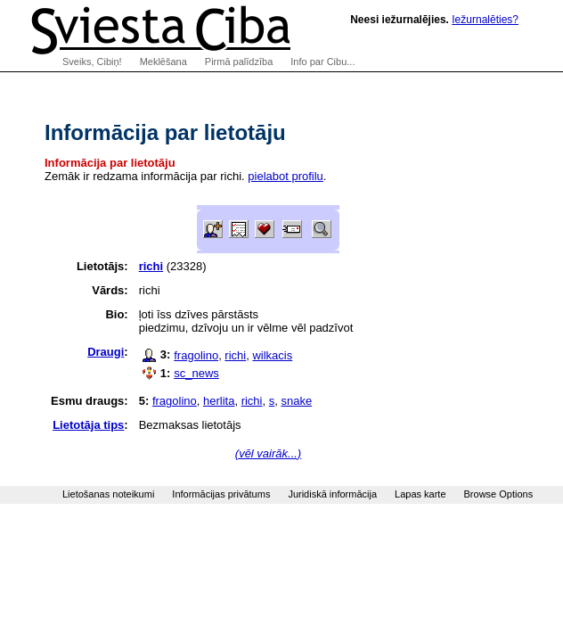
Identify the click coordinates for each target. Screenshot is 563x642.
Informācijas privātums (221, 494)
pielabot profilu (285, 176)
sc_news (196, 373)
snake (296, 400)
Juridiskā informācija (332, 494)
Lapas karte (420, 494)
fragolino (196, 355)
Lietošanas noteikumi (108, 494)
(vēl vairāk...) (268, 453)
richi (235, 355)
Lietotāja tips (88, 425)
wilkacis (272, 355)
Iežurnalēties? (485, 19)
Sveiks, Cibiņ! (92, 61)
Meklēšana (163, 61)
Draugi (105, 351)
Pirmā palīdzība (239, 61)
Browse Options (499, 494)
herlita (218, 400)
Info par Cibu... (322, 61)
